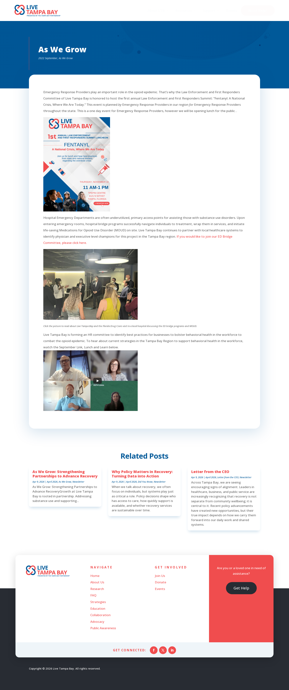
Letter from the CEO (210, 471)
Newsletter (78, 481)
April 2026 (52, 481)
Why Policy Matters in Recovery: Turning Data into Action (142, 474)
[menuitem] (158, 10)
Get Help (241, 588)
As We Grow (66, 58)
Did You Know (145, 481)
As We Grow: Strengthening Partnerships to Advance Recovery (65, 474)
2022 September (47, 58)
